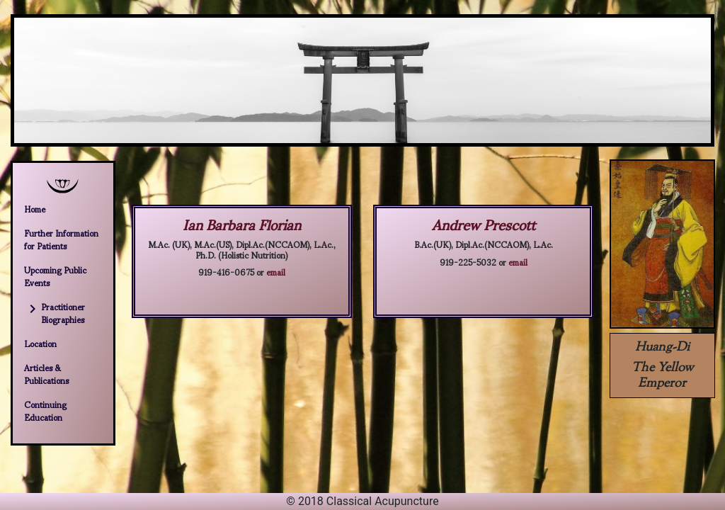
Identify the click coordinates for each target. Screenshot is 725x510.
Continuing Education (45, 410)
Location (40, 344)
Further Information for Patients (61, 239)
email (275, 271)
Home (34, 209)
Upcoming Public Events (55, 276)
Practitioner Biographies (54, 313)
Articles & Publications (46, 374)
